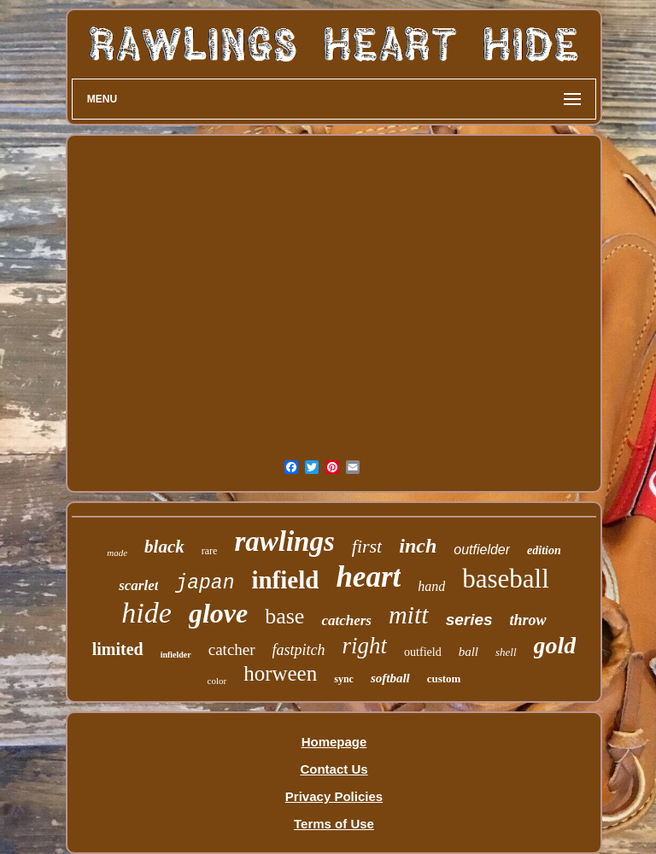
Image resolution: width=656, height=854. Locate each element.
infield (285, 580)
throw (528, 620)
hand (431, 586)
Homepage (334, 741)
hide (146, 613)
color (217, 681)
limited (118, 649)
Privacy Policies (334, 796)
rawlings (284, 541)
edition (544, 550)
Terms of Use (334, 823)
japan (204, 583)
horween (280, 673)
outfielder (482, 549)
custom (444, 678)
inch (417, 546)
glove (218, 613)
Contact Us (333, 769)
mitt (409, 614)
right (365, 645)
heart (368, 577)
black (164, 546)
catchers (346, 620)
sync (344, 679)
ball (468, 651)
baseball (505, 579)
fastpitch (298, 649)
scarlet (138, 585)
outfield (423, 652)
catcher (231, 649)
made (117, 552)
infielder (176, 654)
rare (210, 551)
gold (555, 645)
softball (390, 678)
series (469, 620)
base (284, 616)
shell (506, 652)
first (367, 546)
